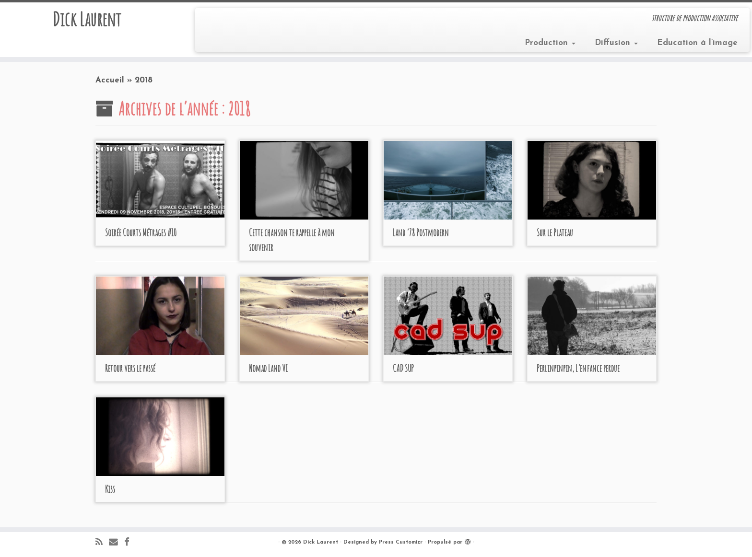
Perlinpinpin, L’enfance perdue (578, 368)
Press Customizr (401, 542)
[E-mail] (116, 543)
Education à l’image (697, 43)
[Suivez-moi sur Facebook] (130, 543)
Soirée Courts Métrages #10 (140, 233)
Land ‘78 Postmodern (421, 233)
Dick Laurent (86, 19)
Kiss (110, 489)
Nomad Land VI (268, 368)
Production (550, 43)
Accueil (109, 80)
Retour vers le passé (130, 368)
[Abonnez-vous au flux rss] (102, 543)
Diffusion (616, 43)
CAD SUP (403, 368)
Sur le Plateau (555, 233)
